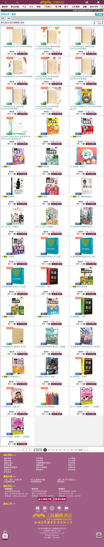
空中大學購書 (41, 467)
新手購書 (7, 465)
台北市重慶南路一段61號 (67, 491)
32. (50, 347)
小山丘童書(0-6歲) (37, 480)
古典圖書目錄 (35, 482)
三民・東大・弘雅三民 (13, 480)
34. (10, 377)
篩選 (99, 14)
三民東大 (48, 7)
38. (45, 407)
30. (77, 317)
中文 (24, 7)
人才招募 (71, 458)
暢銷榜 (5, 7)
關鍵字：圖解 (6, 18)
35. (46, 377)
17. (41, 197)
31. (13, 347)
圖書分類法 (8, 463)
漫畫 (85, 7)
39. (85, 407)
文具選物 (76, 7)
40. (16, 437)
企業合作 (71, 467)
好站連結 (7, 472)
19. (10, 227)
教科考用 (94, 7)
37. (10, 407)
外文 (31, 7)
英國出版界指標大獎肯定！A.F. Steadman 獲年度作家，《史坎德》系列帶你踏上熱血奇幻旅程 (93, 11)
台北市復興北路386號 (12, 491)
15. (77, 166)
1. (16, 46)
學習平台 (71, 465)
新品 (15, 7)
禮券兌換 (7, 461)
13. (6, 166)
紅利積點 (39, 461)
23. (48, 257)
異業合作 (7, 470)
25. (13, 287)
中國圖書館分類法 (43, 463)
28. (8, 317)
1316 (80, 450)
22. (8, 257)
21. (81, 227)
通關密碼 (39, 465)
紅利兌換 (9, 28)
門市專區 (39, 458)
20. (45, 227)
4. (16, 76)
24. (82, 257)
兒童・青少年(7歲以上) (66, 480)
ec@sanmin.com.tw (19, 496)
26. (43, 287)
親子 (66, 7)
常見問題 (71, 463)
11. (41, 136)
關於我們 (7, 458)
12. (76, 136)
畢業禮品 (60, 482)
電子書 (58, 7)
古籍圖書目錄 (9, 482)
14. (42, 166)
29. (43, 317)
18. (81, 197)
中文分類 (71, 461)
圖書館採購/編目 (10, 467)
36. (78, 377)
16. (8, 197)
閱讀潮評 (39, 470)
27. (78, 287)
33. (85, 347)
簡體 (39, 7)
